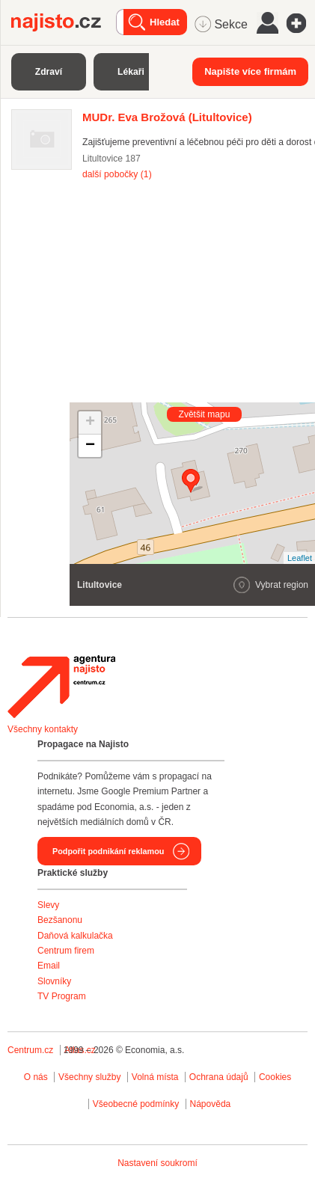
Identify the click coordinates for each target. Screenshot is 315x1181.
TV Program (61, 996)
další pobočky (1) (117, 174)
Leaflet (299, 557)
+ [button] (90, 422)
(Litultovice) (167, 117)
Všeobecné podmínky (136, 1104)
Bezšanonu (59, 920)
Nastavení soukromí (157, 1163)
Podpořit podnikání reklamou (108, 851)
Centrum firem (65, 950)
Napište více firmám (250, 71)
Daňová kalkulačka (75, 935)
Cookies (275, 1077)
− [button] (90, 446)
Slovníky (54, 981)
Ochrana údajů (218, 1077)
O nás (36, 1077)
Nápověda (210, 1104)
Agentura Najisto (61, 686)
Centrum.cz (30, 1050)
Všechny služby (90, 1077)
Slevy (48, 905)
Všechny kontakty (42, 729)
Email (48, 965)
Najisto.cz (63, 22)
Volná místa (155, 1077)
